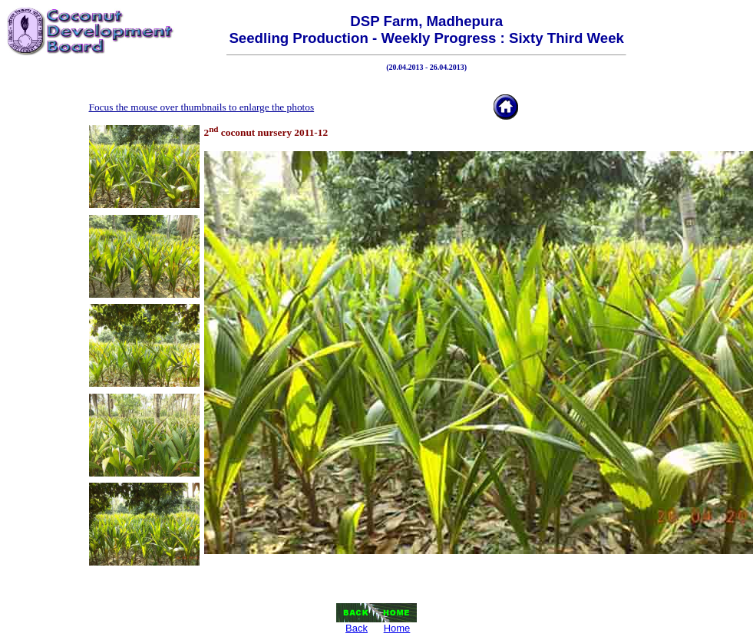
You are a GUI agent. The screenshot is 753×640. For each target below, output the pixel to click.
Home (397, 628)
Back (356, 628)
